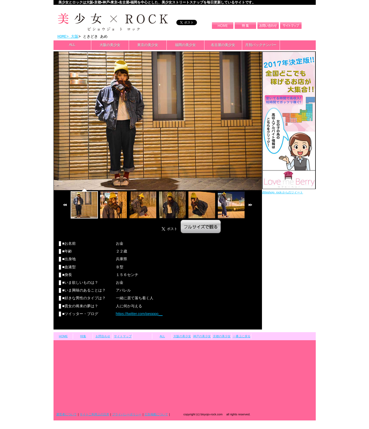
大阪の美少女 (110, 45)
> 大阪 (72, 36)
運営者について (66, 414)
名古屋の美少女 (223, 45)
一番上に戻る (241, 336)
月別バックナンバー (260, 45)
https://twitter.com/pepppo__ (139, 314)
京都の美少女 (222, 336)
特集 (83, 336)
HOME (62, 36)
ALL (72, 45)
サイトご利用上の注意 (94, 414)
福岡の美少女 (185, 45)
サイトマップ (123, 336)
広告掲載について (156, 414)
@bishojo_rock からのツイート (282, 192)
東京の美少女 (147, 45)
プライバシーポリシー (127, 414)
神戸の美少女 (202, 336)
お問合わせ (103, 336)
